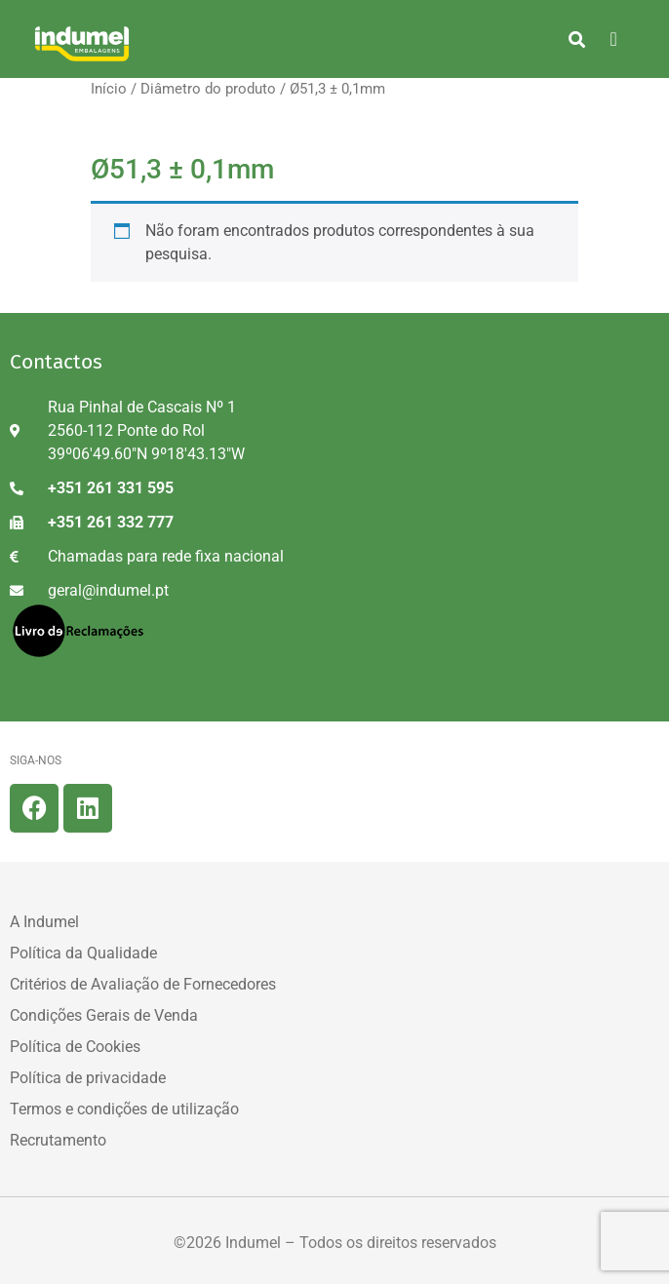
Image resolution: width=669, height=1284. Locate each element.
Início (109, 88)
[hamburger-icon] (614, 39)
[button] (577, 39)
